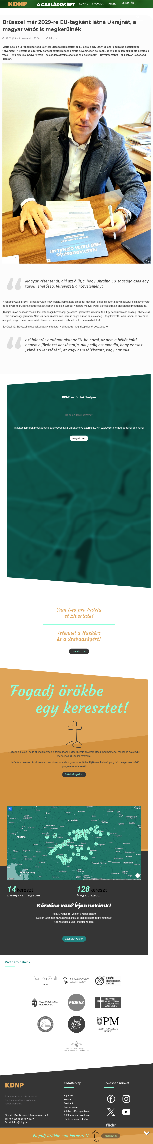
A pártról (68, 1095)
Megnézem (79, 438)
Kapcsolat (129, 9)
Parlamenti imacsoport (76, 1039)
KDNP (82, 3)
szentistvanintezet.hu (76, 1017)
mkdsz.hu (107, 995)
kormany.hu (45, 995)
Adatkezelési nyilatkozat (77, 1111)
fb (105, 1096)
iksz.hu (108, 973)
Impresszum (71, 1107)
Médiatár (69, 1103)
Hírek (112, 3)
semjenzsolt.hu (45, 973)
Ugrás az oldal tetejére (76, 1119)
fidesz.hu (76, 995)
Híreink (67, 1099)
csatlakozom (79, 651)
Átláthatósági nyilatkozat (77, 1115)
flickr (106, 1122)
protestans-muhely (107, 1017)
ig (121, 1096)
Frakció (97, 3)
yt (121, 1109)
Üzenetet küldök (74, 938)
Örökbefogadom (74, 774)
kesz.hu (45, 1017)
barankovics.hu (76, 973)
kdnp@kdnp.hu (20, 1122)
